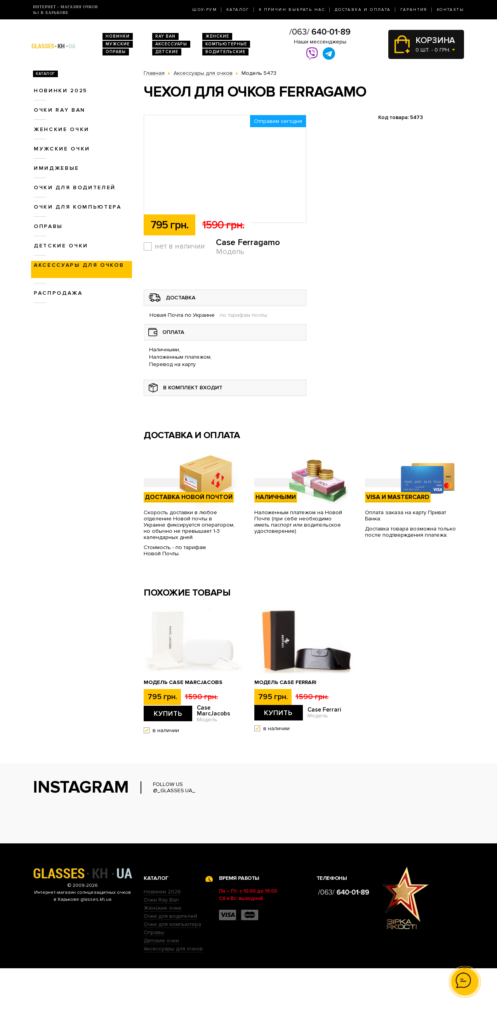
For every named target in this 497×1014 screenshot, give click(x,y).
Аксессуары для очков (79, 265)
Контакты (450, 9)
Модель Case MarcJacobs (183, 682)
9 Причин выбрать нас (292, 9)
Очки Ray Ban (161, 945)
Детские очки (61, 245)
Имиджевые (56, 168)
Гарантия (413, 9)
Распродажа (58, 293)
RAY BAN (165, 36)
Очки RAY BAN (59, 110)
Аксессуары (171, 44)
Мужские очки (62, 148)
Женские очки (61, 129)
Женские (217, 36)
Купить (168, 713)
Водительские (225, 51)
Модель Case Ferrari (285, 682)
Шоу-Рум (204, 9)
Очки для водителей (75, 187)
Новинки (118, 36)
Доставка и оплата (363, 9)
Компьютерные (226, 44)
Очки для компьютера (78, 207)
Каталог (238, 9)
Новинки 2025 (60, 90)
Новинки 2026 (162, 937)
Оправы (116, 51)
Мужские (118, 44)
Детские (166, 51)
